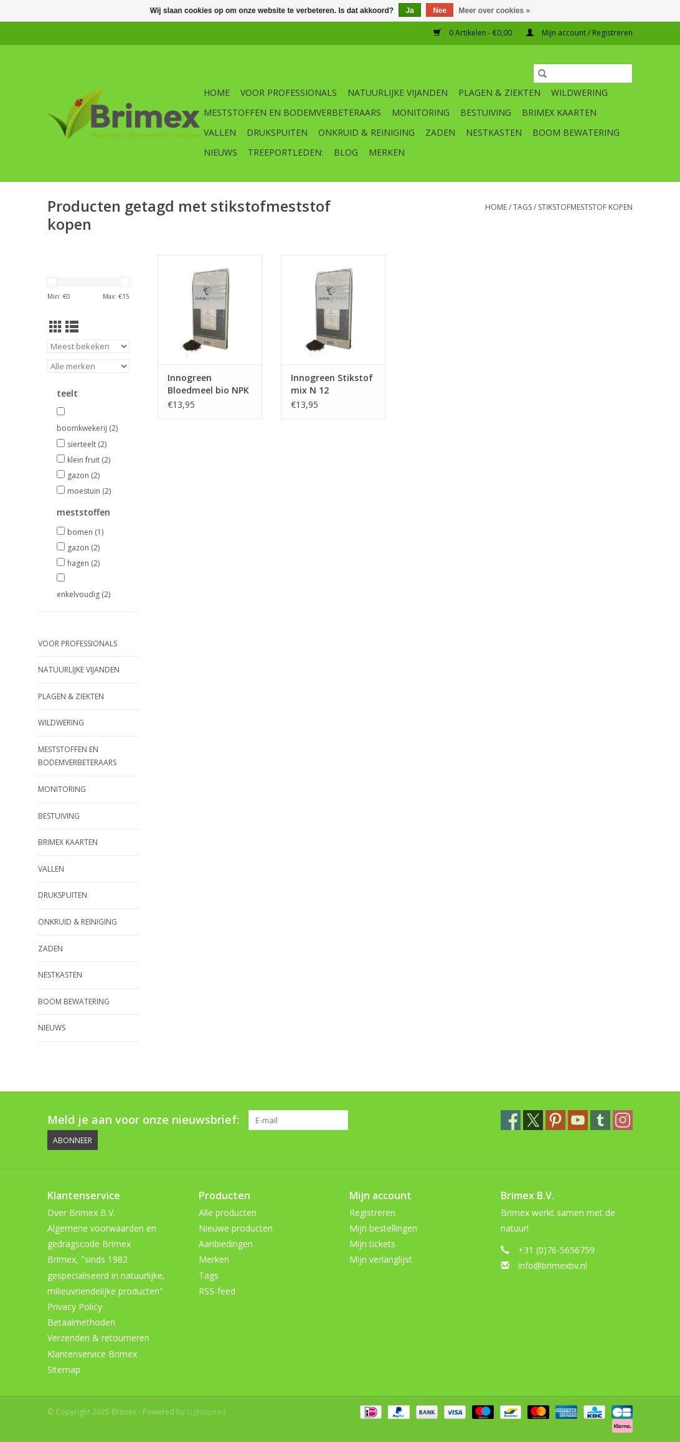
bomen (85, 532)
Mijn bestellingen (383, 1228)
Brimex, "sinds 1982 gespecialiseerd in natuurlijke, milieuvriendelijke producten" (106, 1274)
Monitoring (421, 112)
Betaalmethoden (81, 1322)
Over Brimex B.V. (81, 1212)
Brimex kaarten (559, 112)
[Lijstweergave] (71, 327)
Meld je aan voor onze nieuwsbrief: (143, 1119)
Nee (439, 10)
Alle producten (228, 1212)
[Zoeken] (583, 73)
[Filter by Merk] (88, 366)
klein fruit (88, 460)
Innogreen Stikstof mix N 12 (332, 384)
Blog (346, 152)
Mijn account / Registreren (579, 32)
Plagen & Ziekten (499, 92)
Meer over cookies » (495, 10)
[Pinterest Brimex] (555, 1120)
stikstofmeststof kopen (585, 207)
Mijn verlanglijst (380, 1259)
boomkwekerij (87, 428)
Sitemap (63, 1369)
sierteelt (86, 444)
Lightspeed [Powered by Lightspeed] (206, 1412)
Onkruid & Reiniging (366, 132)
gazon (83, 475)
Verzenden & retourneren (98, 1338)
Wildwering (579, 92)
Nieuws (220, 152)
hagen (83, 563)
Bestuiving (485, 112)
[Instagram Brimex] (623, 1120)
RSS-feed (217, 1291)
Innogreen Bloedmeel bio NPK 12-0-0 (208, 384)
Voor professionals (288, 92)
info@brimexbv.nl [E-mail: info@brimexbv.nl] (552, 1265)
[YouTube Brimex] (578, 1120)
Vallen (220, 132)
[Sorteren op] (88, 346)
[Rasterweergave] (55, 327)
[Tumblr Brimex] (600, 1120)
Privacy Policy (74, 1306)
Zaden (440, 132)
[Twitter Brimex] (533, 1120)
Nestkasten (494, 132)
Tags (522, 207)
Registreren (372, 1212)
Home (217, 92)
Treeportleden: (285, 152)
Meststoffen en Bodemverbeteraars (292, 112)
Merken (387, 152)
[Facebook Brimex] (511, 1120)
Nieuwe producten (236, 1228)
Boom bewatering (576, 132)
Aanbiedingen (226, 1244)
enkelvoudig (83, 594)
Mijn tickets (372, 1244)
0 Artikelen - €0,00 (473, 32)
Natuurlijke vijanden (397, 92)
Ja (409, 10)
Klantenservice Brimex (92, 1354)
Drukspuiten (277, 132)
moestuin (89, 491)
